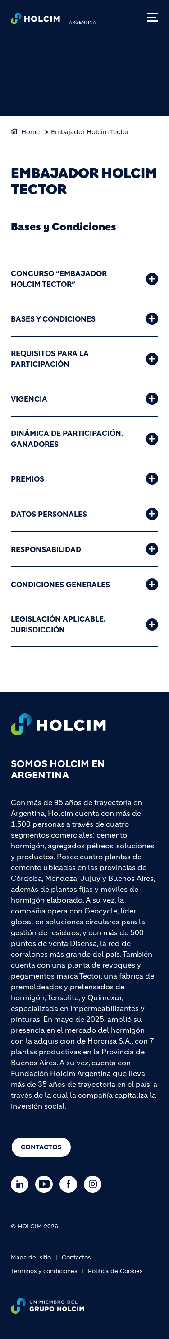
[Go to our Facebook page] (70, 1184)
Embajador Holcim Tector (90, 132)
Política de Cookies (115, 1271)
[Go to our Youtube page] (46, 1184)
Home (30, 132)
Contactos (41, 1147)
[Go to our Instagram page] (95, 1184)
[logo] (35, 21)
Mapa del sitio (31, 1257)
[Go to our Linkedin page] (22, 1184)
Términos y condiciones (44, 1271)
